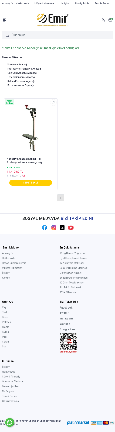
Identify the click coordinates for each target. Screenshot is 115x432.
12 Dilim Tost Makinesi (72, 282)
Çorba (5, 341)
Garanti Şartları (10, 386)
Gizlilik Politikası (10, 401)
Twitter (64, 313)
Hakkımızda (8, 258)
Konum (6, 277)
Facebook (66, 307)
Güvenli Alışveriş (11, 376)
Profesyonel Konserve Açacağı (24, 68)
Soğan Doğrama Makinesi (74, 277)
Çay (4, 307)
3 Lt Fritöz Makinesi (70, 287)
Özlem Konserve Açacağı (21, 77)
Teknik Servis (9, 396)
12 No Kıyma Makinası (72, 263)
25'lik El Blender (68, 292)
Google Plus (67, 329)
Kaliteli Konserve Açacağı (21, 81)
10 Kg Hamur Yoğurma (72, 253)
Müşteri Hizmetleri (12, 268)
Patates (6, 322)
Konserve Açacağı (17, 64)
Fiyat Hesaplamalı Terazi (73, 258)
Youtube (65, 324)
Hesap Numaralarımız (14, 263)
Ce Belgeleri (8, 391)
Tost (4, 312)
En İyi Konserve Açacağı (21, 85)
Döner (5, 317)
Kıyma (5, 331)
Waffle (5, 327)
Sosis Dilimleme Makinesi (73, 268)
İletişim (6, 272)
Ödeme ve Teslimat (13, 381)
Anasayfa (7, 253)
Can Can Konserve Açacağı (22, 72)
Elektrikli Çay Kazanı (71, 272)
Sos (4, 346)
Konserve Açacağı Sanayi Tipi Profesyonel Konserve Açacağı (24, 160)
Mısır (4, 336)
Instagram (66, 318)
